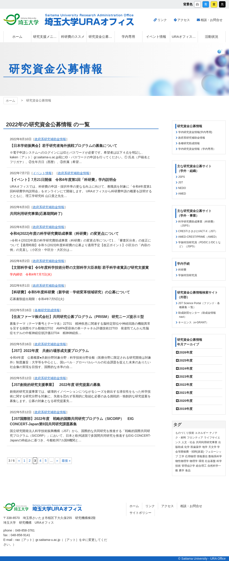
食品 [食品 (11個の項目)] (188, 470)
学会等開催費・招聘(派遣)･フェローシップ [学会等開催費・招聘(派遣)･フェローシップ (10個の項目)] (198, 451)
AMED (182, 193)
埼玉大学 (15, 507)
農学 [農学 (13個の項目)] (181, 470)
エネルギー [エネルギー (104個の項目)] (201, 432)
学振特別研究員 (187, 275)
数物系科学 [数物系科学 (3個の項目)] (215, 456)
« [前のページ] (19, 460)
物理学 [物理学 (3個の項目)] (194, 461)
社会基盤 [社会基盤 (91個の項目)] (210, 461)
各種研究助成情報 (47, 310)
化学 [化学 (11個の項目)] (187, 447)
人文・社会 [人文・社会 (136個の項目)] (188, 442)
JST (180, 182)
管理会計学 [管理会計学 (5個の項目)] (188, 465)
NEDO (182, 188)
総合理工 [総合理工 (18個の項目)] (201, 465)
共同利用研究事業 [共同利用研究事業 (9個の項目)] (206, 442)
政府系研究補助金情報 (73, 173)
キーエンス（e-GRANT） (193, 322)
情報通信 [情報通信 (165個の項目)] (202, 456)
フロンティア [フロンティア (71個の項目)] (195, 437)
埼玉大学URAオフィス (57, 507)
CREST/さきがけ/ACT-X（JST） (198, 231)
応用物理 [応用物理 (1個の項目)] (190, 456)
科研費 (182, 269)
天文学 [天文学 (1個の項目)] (212, 447)
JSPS (181, 176)
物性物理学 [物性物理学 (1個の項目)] (182, 461)
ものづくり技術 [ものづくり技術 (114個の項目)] (184, 432)
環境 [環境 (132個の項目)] (201, 461)
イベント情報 (42, 173)
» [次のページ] (57, 460)
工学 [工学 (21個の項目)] (181, 456)
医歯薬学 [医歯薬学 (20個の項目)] (196, 447)
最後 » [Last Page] (66, 460)
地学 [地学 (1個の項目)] (205, 447)
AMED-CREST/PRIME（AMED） (198, 236)
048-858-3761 (25, 530)
